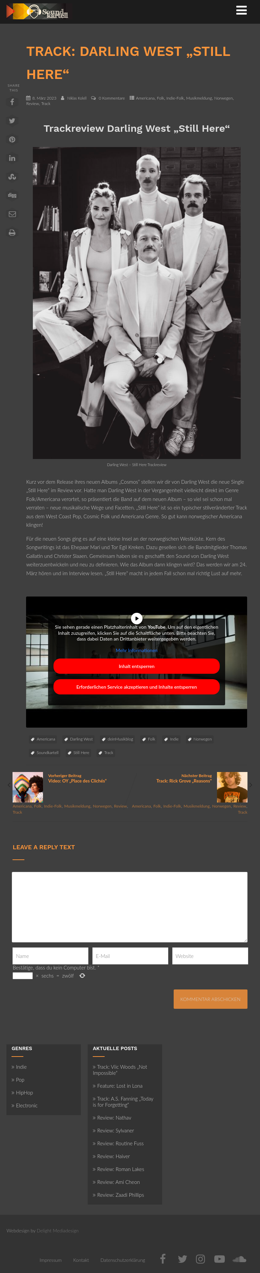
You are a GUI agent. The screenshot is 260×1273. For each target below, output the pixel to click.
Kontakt (81, 1260)
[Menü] (241, 9)
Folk (160, 98)
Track (45, 103)
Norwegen (223, 98)
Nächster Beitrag (188, 778)
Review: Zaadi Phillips (118, 1195)
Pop (18, 1080)
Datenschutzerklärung (123, 1260)
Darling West (81, 739)
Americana (145, 98)
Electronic (25, 1105)
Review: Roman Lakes (118, 1169)
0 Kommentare (112, 98)
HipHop (22, 1092)
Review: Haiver (111, 1156)
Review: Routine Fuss (118, 1143)
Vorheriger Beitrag (71, 778)
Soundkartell (47, 752)
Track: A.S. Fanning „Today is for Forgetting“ (123, 1101)
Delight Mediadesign (58, 1230)
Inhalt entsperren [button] (137, 666)
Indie (174, 739)
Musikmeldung (199, 98)
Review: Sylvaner (113, 1130)
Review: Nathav (112, 1117)
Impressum (51, 1260)
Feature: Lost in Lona (118, 1086)
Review (32, 103)
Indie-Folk (175, 98)
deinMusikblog (120, 739)
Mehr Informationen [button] (137, 650)
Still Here (81, 752)
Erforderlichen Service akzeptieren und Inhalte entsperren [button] (137, 687)
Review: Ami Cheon (116, 1182)
